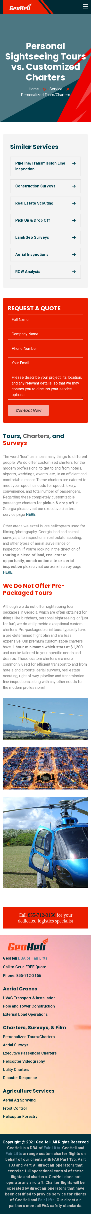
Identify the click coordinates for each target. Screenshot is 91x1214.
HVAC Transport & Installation (29, 998)
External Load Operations (25, 1014)
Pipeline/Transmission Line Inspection (40, 166)
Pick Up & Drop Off (32, 220)
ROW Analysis (27, 271)
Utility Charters (16, 1069)
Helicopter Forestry (20, 1116)
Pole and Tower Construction (29, 1006)
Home (34, 89)
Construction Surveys (35, 186)
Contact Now (28, 410)
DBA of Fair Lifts (33, 958)
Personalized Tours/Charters (29, 1037)
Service (56, 89)
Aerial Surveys (15, 1045)
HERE (30, 514)
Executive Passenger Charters (30, 1053)
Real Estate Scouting (34, 203)
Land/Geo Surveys (32, 237)
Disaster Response (20, 1077)
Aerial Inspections (32, 254)
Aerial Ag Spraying (19, 1100)
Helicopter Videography (24, 1061)
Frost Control (15, 1108)
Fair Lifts (52, 1148)
